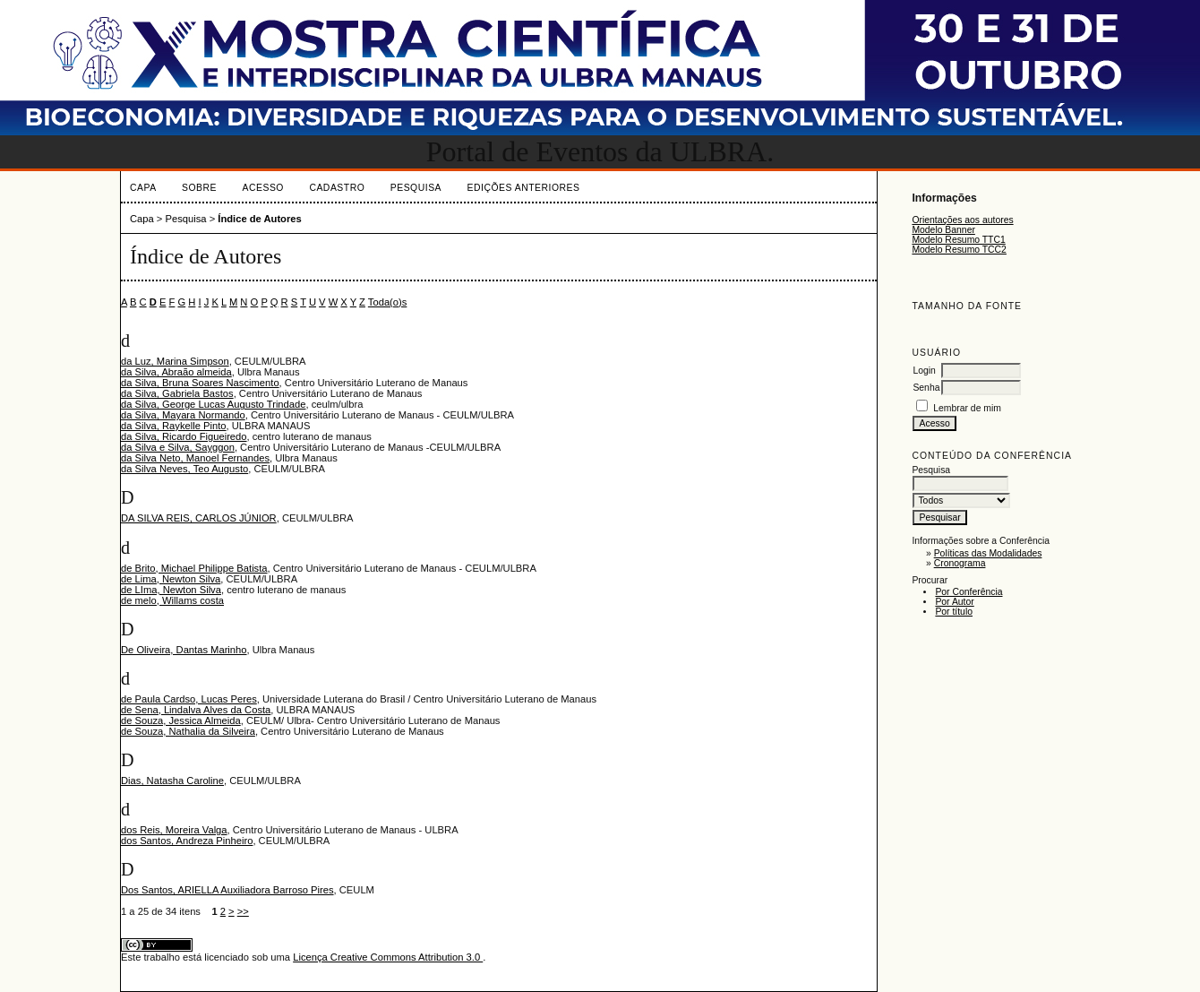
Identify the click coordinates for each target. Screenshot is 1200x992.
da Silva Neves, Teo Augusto (184, 468)
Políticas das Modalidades (988, 553)
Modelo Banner (943, 230)
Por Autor (954, 602)
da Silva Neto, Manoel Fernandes (195, 458)
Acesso (263, 188)
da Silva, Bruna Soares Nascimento (200, 382)
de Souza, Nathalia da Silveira (188, 731)
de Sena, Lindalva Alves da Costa (195, 709)
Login (924, 370)
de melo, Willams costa (172, 600)
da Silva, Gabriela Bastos (177, 393)
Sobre (199, 188)
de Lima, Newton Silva (170, 579)
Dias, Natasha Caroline (172, 780)
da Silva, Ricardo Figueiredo (184, 436)
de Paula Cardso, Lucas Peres (189, 699)
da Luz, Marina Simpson (175, 361)
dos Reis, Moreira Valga (174, 829)
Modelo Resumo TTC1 (958, 240)
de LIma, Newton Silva (171, 589)
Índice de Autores (259, 218)
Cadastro (336, 188)
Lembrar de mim (967, 408)
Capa (143, 188)
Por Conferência (968, 592)
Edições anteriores (523, 188)
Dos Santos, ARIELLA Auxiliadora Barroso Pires (227, 889)
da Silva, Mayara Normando (183, 415)
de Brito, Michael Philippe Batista (194, 568)
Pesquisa (415, 188)
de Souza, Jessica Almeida (181, 720)
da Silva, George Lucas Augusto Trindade (213, 404)
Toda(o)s (387, 302)
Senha (926, 387)
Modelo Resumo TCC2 (959, 249)
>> (243, 911)
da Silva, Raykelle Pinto (174, 425)
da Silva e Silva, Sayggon (178, 447)
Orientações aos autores (962, 220)
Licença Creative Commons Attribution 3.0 (388, 957)
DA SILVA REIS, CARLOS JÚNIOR (199, 518)
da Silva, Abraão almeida (176, 372)
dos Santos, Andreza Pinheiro (187, 840)
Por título (954, 612)
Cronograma (960, 563)
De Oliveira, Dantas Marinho (184, 649)
